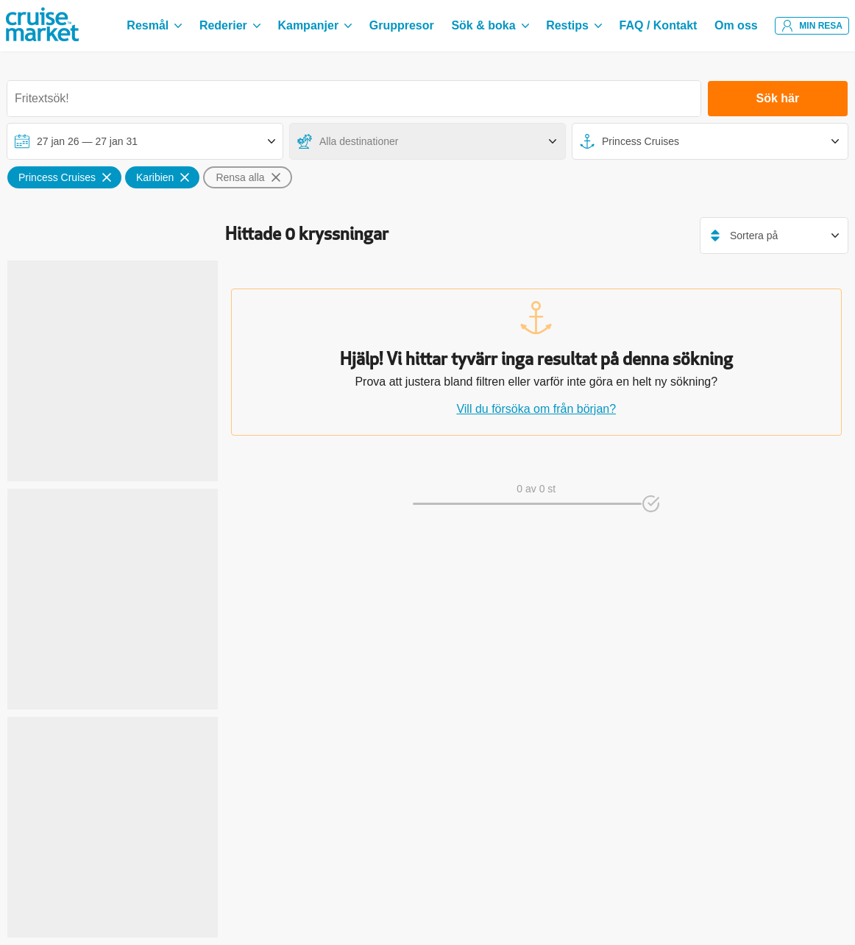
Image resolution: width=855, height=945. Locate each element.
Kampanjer (314, 25)
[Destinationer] (427, 141)
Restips (574, 25)
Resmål (154, 25)
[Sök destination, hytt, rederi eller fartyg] (353, 98)
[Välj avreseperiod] (145, 141)
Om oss (736, 25)
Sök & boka (489, 25)
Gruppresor (401, 25)
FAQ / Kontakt (659, 25)
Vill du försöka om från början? (536, 409)
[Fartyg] (710, 141)
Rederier (229, 25)
